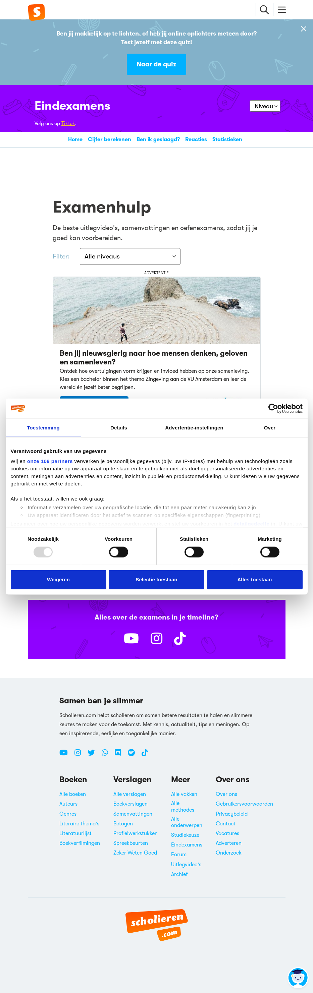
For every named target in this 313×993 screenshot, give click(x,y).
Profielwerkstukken (135, 833)
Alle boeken (72, 794)
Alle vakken (184, 794)
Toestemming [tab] (43, 427)
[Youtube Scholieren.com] (66, 755)
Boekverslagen (130, 804)
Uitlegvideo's (186, 865)
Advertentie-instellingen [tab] (194, 427)
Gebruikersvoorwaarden (244, 804)
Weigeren (58, 579)
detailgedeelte (251, 524)
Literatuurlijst (75, 833)
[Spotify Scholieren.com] (134, 755)
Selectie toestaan (156, 579)
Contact (226, 824)
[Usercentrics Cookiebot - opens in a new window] (273, 409)
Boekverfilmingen (79, 843)
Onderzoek (229, 853)
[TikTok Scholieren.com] (145, 755)
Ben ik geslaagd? (158, 139)
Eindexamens (72, 106)
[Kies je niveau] (265, 106)
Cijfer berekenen (109, 139)
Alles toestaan (254, 579)
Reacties (196, 139)
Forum (179, 855)
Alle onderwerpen (186, 822)
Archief (179, 874)
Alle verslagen (129, 794)
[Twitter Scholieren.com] (94, 755)
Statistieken (227, 139)
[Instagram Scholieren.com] (80, 755)
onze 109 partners (50, 461)
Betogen (123, 824)
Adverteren (229, 843)
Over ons (226, 794)
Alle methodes (182, 807)
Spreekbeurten (130, 843)
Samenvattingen (132, 814)
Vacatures (227, 833)
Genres (67, 814)
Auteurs (68, 804)
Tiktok (68, 123)
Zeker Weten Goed (135, 853)
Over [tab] (270, 427)
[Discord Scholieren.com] (120, 755)
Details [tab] (118, 427)
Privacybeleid (232, 814)
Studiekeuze (185, 835)
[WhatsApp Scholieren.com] (107, 755)
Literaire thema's (79, 824)
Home (75, 139)
